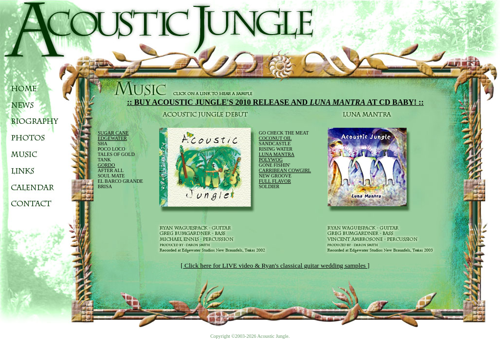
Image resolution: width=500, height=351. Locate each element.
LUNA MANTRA (276, 154)
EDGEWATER (112, 138)
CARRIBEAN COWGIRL (285, 170)
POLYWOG (271, 159)
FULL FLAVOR (275, 181)
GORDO (106, 165)
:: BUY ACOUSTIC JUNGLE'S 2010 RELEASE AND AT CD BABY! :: (275, 102)
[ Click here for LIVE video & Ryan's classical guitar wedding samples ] (275, 265)
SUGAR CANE (113, 133)
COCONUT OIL (275, 138)
